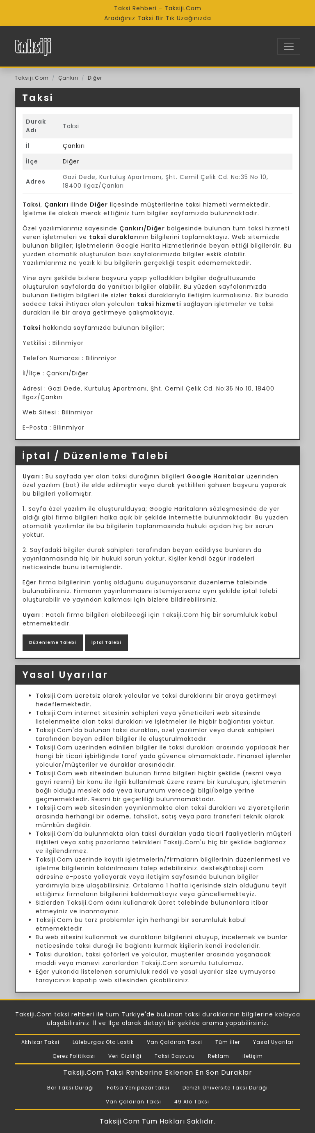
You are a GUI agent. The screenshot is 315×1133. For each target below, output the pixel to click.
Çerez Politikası (73, 1056)
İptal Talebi (106, 642)
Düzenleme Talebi (52, 642)
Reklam (218, 1056)
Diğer (95, 77)
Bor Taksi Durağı (70, 1087)
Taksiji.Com (32, 77)
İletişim (252, 1056)
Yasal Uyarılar (273, 1042)
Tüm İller (227, 1042)
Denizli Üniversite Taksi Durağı (225, 1087)
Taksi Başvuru (175, 1056)
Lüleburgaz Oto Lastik (103, 1042)
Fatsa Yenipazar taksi (138, 1087)
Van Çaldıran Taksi (174, 1042)
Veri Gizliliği (125, 1056)
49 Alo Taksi (191, 1101)
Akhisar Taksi (40, 1042)
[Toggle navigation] (288, 46)
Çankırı (68, 77)
